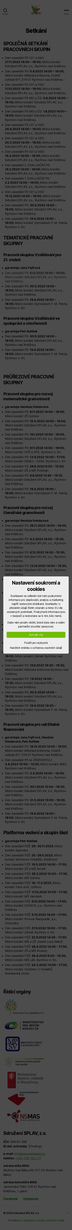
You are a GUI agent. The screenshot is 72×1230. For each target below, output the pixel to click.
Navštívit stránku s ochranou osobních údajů (36, 647)
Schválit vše (36, 634)
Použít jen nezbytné (36, 642)
